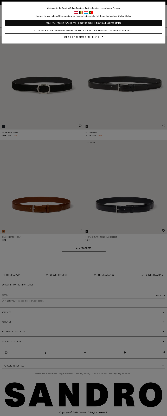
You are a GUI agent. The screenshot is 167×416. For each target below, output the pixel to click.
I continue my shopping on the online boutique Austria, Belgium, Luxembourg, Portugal (83, 31)
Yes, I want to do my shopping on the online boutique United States (83, 23)
